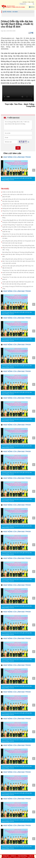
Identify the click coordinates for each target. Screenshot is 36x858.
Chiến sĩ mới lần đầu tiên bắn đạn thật (12, 192)
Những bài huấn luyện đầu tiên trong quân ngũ (15, 208)
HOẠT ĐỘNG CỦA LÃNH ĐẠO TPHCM (17, 157)
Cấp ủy (31, 855)
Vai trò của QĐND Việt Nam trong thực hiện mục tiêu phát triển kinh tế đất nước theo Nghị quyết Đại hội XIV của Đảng (18, 215)
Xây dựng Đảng (22, 855)
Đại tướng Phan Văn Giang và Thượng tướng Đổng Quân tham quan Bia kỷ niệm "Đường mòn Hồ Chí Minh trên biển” (18, 254)
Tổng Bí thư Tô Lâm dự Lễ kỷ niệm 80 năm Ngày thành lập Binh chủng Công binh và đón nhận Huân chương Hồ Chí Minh (18, 236)
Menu (32, 7)
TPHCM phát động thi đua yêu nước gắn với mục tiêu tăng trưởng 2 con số (17, 178)
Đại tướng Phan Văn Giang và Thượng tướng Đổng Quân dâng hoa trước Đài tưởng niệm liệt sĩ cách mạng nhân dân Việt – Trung (18, 247)
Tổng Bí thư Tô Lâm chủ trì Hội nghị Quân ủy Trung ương (18, 211)
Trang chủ (6, 855)
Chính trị (13, 855)
